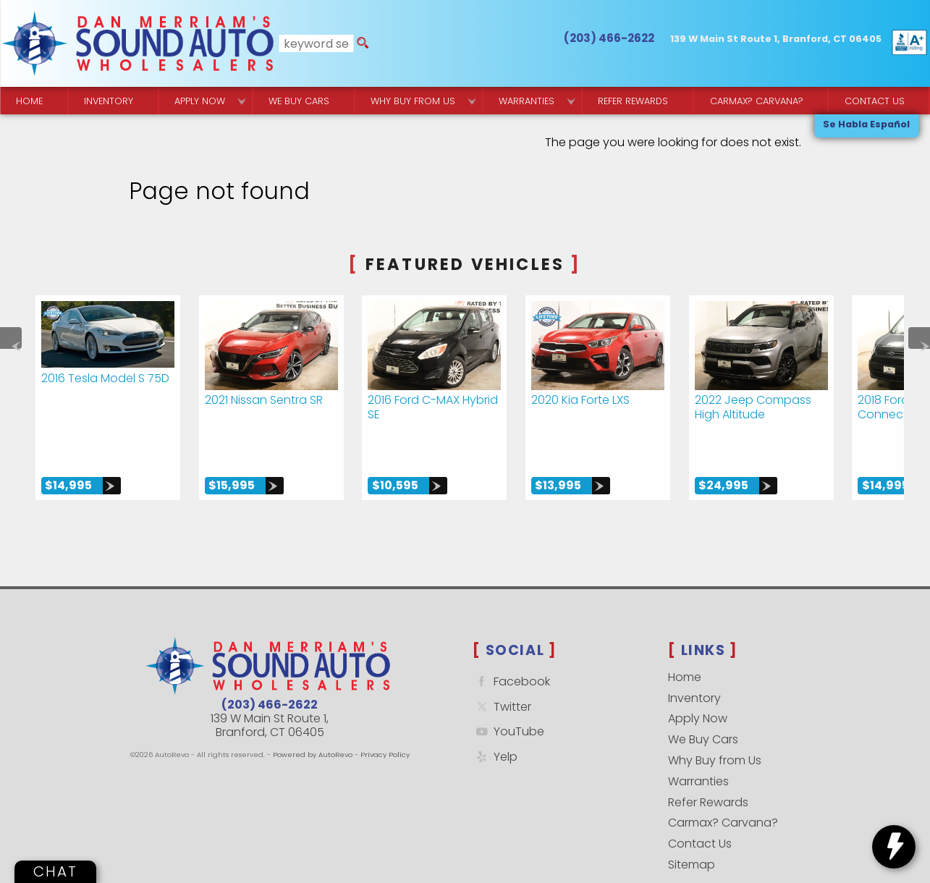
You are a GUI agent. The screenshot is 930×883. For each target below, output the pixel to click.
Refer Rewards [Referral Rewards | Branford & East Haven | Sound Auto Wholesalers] (633, 101)
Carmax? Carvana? (723, 782)
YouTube (508, 692)
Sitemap (691, 824)
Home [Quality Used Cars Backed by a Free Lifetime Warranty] (29, 101)
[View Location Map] (776, 39)
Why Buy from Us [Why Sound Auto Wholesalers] (413, 101)
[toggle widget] (894, 847)
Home (684, 637)
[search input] (316, 43)
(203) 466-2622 (269, 664)
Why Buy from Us (714, 720)
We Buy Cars (299, 101)
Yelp (495, 717)
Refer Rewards (708, 762)
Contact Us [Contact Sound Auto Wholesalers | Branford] (875, 101)
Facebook (511, 642)
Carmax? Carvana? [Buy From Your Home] (756, 101)
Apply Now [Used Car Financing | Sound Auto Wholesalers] (199, 101)
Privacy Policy (385, 714)
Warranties (526, 101)
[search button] (362, 43)
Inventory (108, 101)
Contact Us (700, 803)
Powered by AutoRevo (312, 714)
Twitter (502, 667)
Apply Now (697, 679)
